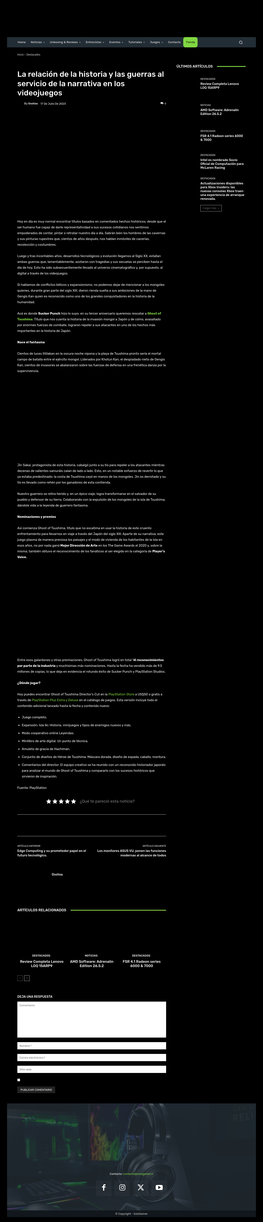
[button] (241, 42)
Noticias (91, 962)
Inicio (20, 54)
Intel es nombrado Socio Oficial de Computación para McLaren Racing (222, 164)
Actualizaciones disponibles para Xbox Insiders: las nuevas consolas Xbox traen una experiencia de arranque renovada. (222, 191)
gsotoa (33, 103)
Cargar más (211, 208)
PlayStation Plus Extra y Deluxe (55, 700)
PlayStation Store (121, 694)
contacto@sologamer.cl (138, 1178)
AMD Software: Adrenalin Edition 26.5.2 (91, 969)
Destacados (33, 54)
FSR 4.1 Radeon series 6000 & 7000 (141, 969)
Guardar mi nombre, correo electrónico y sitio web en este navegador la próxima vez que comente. (85, 1084)
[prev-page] (20, 983)
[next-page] (27, 983)
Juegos (45, 64)
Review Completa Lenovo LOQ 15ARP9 (41, 969)
